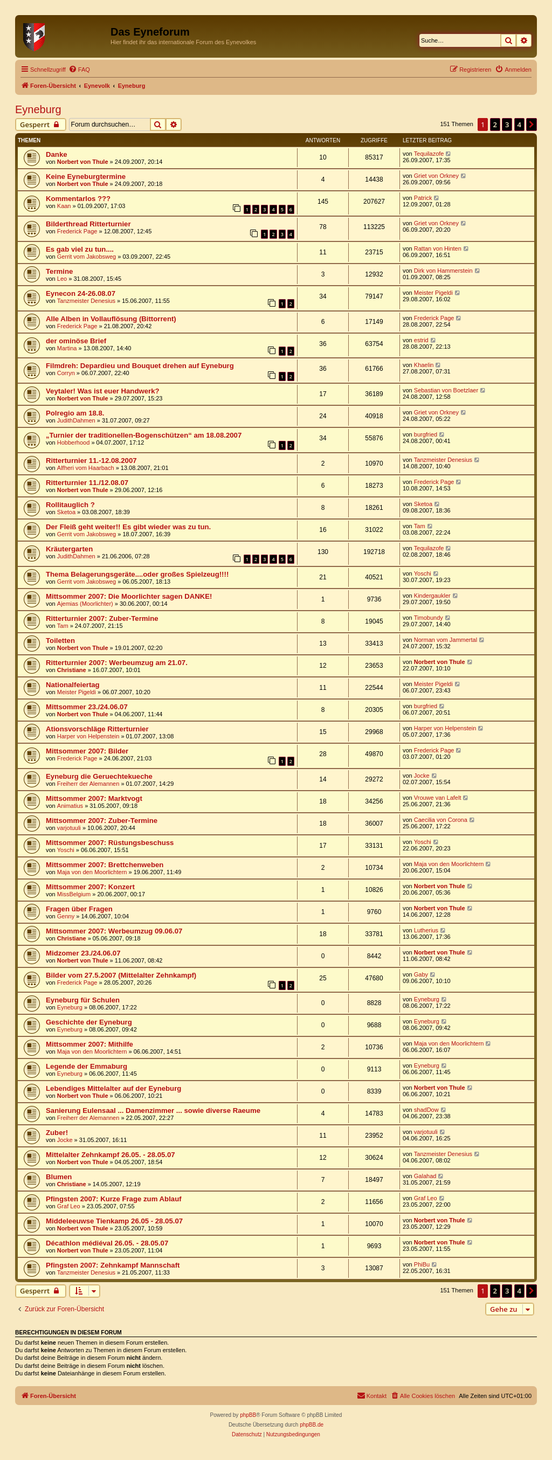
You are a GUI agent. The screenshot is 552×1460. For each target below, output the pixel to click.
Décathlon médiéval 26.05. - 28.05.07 (107, 1243)
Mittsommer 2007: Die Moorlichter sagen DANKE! (129, 596)
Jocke (422, 775)
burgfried (425, 434)
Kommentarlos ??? (78, 199)
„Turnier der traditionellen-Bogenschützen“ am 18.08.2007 (144, 435)
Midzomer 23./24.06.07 (83, 953)
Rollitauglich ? (70, 505)
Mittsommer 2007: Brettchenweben (104, 865)
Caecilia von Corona (440, 820)
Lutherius (426, 930)
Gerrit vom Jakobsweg (86, 256)
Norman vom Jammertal (445, 639)
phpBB (248, 1415)
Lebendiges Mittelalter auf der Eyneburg (113, 1088)
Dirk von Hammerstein (443, 270)
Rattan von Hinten (437, 248)
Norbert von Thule (82, 161)
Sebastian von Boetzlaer (446, 390)
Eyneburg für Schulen (83, 1000)
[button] (531, 124)
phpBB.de (311, 1425)
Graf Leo (68, 1206)
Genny (65, 916)
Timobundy (428, 617)
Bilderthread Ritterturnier (88, 224)
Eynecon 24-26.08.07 (80, 293)
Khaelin (424, 365)
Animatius (70, 805)
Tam (419, 526)
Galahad (425, 1176)
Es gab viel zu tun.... (80, 249)
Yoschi (422, 573)
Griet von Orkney (436, 175)
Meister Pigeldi (433, 292)
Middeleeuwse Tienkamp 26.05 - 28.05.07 (114, 1221)
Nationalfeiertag (73, 685)
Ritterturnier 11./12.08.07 (87, 483)
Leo (62, 278)
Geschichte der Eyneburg (89, 1022)
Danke (56, 154)
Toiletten (60, 640)
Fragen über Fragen (79, 909)
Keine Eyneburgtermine (86, 176)
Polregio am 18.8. (75, 413)
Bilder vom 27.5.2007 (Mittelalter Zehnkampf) (121, 975)
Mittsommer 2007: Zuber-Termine (101, 821)
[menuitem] (79, 69)
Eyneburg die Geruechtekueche (99, 776)
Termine (59, 271)
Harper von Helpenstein (88, 736)
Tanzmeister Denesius (86, 300)
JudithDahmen (76, 420)
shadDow (426, 1109)
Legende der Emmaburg (86, 1066)
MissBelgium (74, 894)
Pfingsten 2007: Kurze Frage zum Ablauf (114, 1199)
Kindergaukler (432, 595)
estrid (421, 340)
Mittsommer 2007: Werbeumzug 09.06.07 (114, 931)
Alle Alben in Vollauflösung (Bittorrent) (111, 319)
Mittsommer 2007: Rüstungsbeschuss (110, 843)
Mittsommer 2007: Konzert (90, 887)
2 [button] (495, 124)
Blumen (59, 1177)
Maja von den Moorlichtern (92, 872)
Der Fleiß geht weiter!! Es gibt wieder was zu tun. (128, 527)
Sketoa (66, 512)
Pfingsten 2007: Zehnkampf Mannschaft (113, 1265)
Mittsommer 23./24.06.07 (87, 707)
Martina (67, 348)
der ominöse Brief (76, 341)
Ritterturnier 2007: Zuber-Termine (102, 618)
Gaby (421, 974)
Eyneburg (38, 109)
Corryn (66, 373)
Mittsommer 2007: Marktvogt (94, 798)
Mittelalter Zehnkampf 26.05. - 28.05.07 (110, 1155)
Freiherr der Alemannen (88, 783)
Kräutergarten (69, 549)
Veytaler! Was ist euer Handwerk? (103, 391)
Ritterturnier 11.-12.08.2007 (91, 460)
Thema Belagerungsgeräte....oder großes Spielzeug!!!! (137, 574)
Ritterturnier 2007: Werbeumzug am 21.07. (117, 663)
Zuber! (57, 1133)
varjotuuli (69, 828)
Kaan (64, 206)
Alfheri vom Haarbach (85, 468)
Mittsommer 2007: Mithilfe (89, 1044)
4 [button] (519, 124)
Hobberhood (73, 442)
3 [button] (507, 124)
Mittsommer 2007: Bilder (87, 751)
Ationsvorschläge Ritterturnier (97, 729)
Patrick (423, 198)
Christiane (71, 670)
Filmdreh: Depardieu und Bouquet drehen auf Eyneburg (140, 366)
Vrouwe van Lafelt (437, 797)
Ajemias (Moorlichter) (85, 603)
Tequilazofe (429, 153)
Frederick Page (77, 231)
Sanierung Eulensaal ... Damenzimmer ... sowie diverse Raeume (153, 1110)
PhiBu (422, 1264)
